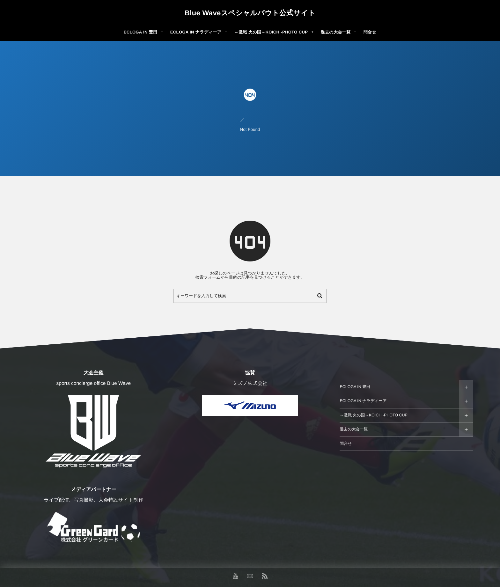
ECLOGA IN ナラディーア (363, 401)
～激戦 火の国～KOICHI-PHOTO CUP (374, 415)
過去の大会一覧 (354, 429)
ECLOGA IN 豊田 (355, 387)
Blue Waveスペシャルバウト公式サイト (250, 13)
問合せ (346, 443)
